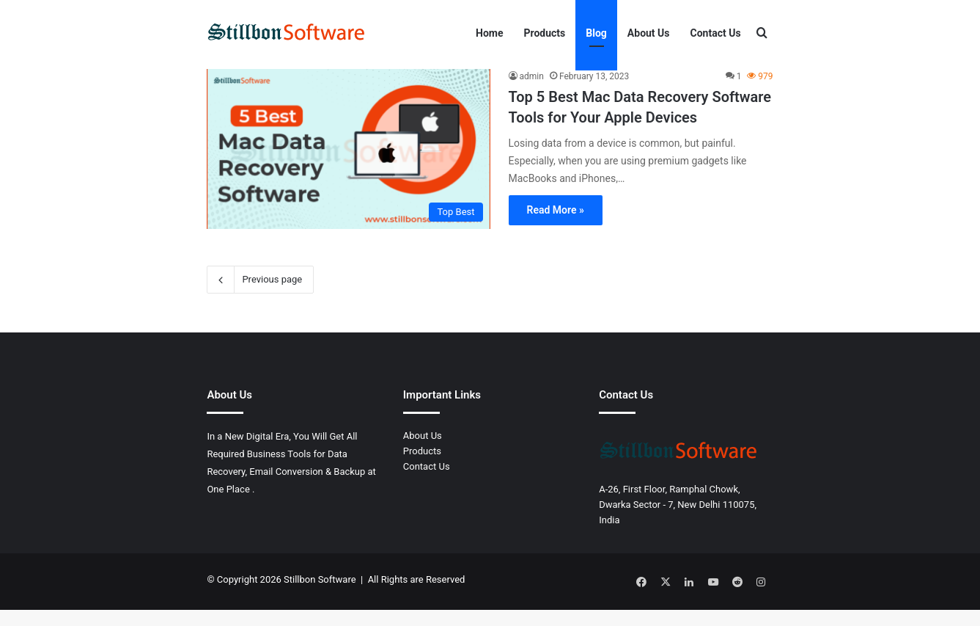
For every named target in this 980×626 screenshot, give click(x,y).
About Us (648, 33)
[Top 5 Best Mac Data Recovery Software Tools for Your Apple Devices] (348, 169)
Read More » (555, 229)
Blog (596, 33)
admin (532, 96)
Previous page (260, 299)
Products (545, 33)
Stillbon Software (320, 599)
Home (489, 33)
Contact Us (715, 33)
